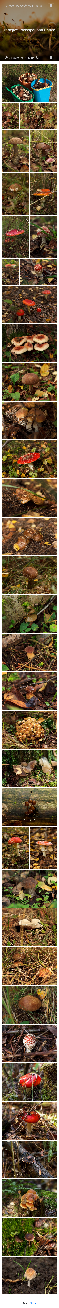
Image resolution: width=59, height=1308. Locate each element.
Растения (17, 57)
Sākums (6, 58)
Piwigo (33, 1303)
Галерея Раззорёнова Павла (23, 5)
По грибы (33, 57)
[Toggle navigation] (51, 5)
